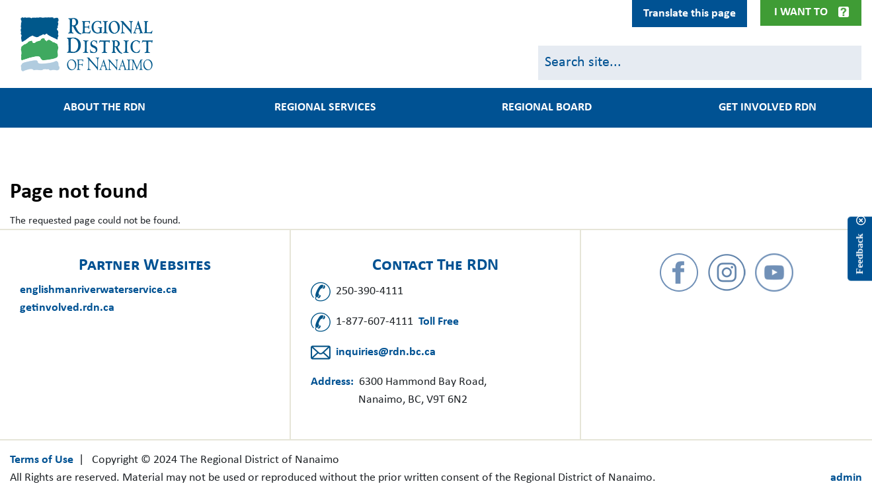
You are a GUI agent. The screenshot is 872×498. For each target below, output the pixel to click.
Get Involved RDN (767, 108)
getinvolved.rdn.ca (67, 308)
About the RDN (104, 108)
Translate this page (689, 13)
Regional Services (325, 108)
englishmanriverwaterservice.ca (98, 290)
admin (846, 478)
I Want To (801, 12)
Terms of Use (41, 460)
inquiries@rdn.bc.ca (386, 352)
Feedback (859, 253)
